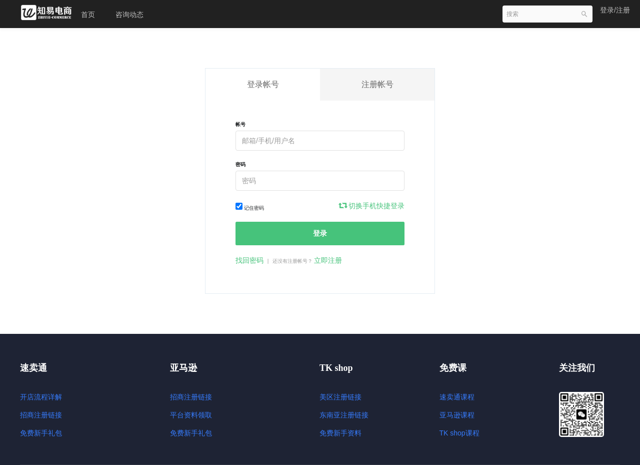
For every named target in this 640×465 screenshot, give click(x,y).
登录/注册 (615, 10)
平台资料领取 (191, 415)
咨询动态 (130, 15)
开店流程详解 (41, 397)
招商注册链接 (41, 415)
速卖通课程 (457, 397)
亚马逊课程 (457, 415)
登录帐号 (263, 84)
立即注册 (328, 260)
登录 (320, 233)
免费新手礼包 (41, 433)
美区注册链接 (341, 397)
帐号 (241, 124)
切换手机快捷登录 (372, 206)
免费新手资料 (341, 433)
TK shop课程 (460, 433)
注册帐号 (378, 84)
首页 (88, 15)
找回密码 (250, 260)
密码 (241, 164)
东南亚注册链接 (344, 415)
